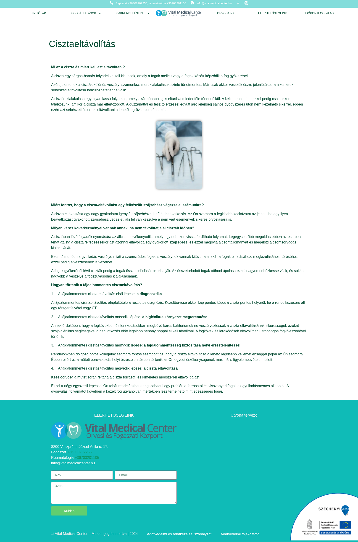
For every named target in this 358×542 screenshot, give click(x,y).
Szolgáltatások (85, 13)
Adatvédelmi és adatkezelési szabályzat (179, 534)
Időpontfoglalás (319, 13)
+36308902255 (79, 452)
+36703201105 (87, 458)
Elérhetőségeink (272, 13)
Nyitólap (39, 13)
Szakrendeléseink (132, 13)
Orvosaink (225, 13)
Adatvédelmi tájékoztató (240, 534)
